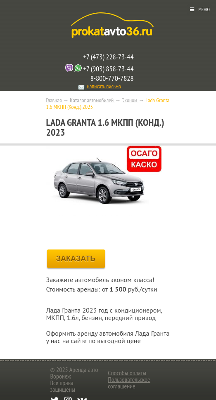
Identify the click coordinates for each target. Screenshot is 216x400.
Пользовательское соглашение (129, 382)
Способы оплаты (127, 373)
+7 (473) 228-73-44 (108, 56)
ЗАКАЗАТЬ (76, 258)
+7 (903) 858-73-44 (108, 68)
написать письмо (104, 86)
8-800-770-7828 (112, 78)
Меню (204, 9)
